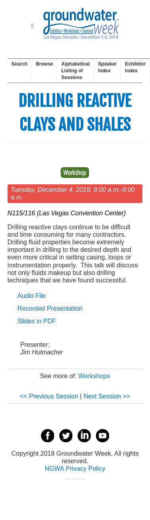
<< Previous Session (49, 396)
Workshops (94, 376)
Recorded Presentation (50, 308)
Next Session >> (107, 396)
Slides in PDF (37, 321)
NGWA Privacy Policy (75, 468)
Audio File (32, 296)
